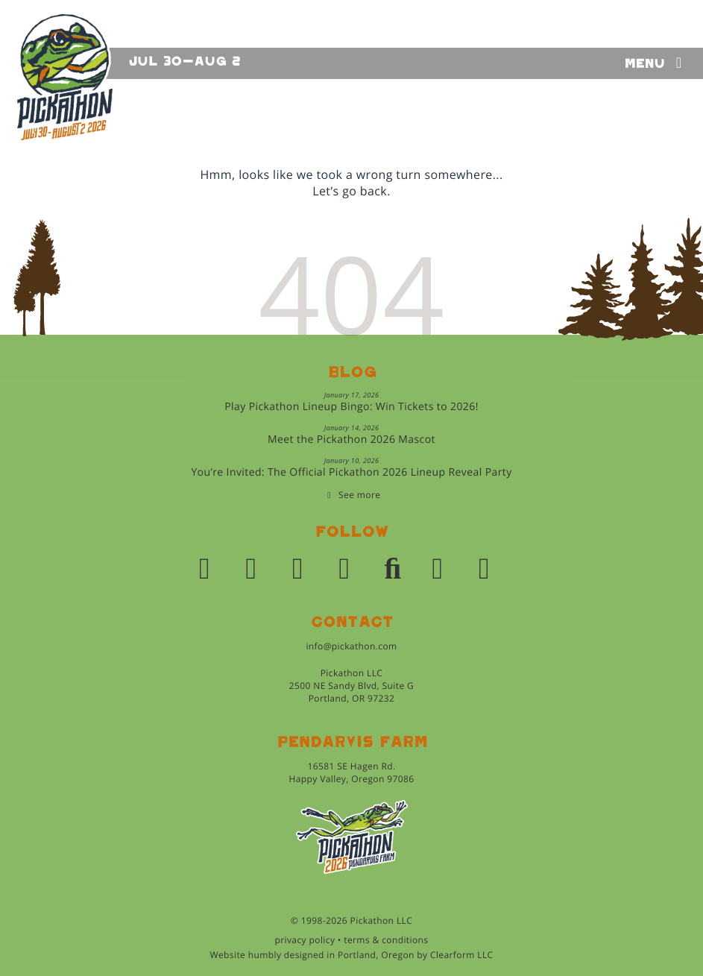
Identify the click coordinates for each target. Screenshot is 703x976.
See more (359, 494)
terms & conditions (386, 940)
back (373, 191)
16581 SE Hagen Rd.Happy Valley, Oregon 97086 (351, 772)
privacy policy (305, 940)
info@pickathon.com (351, 646)
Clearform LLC (462, 954)
